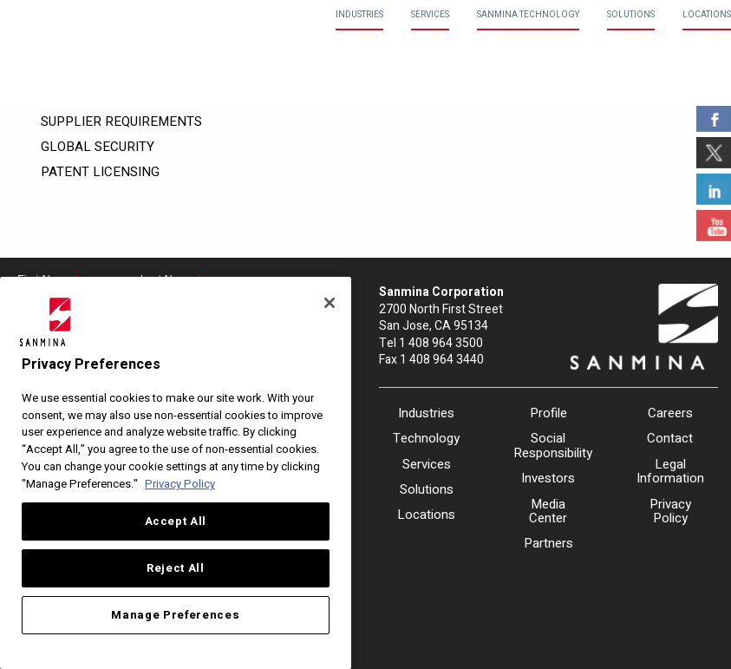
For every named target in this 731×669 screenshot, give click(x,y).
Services (430, 15)
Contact (670, 438)
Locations (706, 15)
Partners (548, 543)
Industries (359, 15)
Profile (548, 413)
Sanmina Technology (528, 15)
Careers (670, 413)
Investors (548, 478)
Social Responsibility (548, 445)
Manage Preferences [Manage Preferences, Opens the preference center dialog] (175, 615)
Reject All (176, 568)
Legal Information (670, 472)
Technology (426, 438)
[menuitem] (359, 15)
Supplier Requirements (121, 121)
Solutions (631, 15)
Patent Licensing (100, 171)
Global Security (97, 146)
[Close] (329, 303)
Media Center (548, 511)
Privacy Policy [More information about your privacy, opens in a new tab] (180, 484)
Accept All (176, 521)
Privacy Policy (670, 511)
